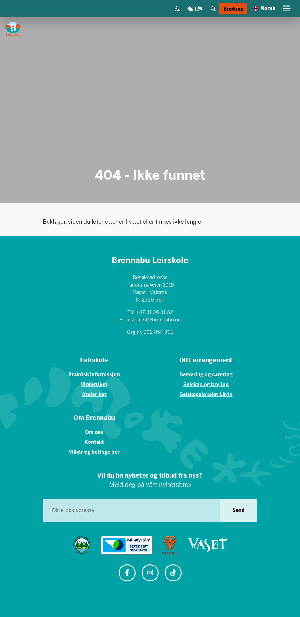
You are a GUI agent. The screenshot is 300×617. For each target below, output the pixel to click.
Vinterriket (94, 384)
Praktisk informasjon (94, 374)
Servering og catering (206, 374)
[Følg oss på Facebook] (127, 573)
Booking (233, 9)
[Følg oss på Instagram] (150, 573)
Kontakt (94, 442)
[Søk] (213, 8)
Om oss (94, 432)
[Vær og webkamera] (195, 8)
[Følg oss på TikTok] (173, 573)
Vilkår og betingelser (94, 452)
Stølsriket (94, 394)
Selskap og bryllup (206, 384)
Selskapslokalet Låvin (206, 394)
